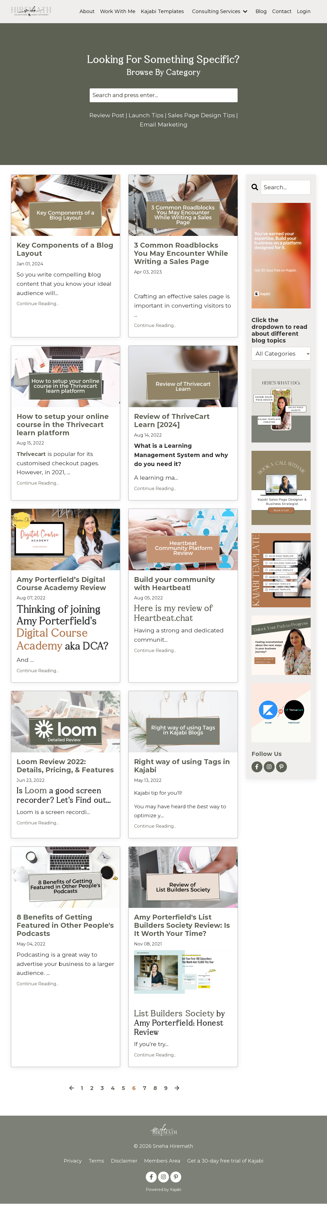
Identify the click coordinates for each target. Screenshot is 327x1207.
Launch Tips (154, 115)
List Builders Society (172, 1017)
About (87, 11)
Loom (35, 795)
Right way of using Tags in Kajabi (180, 771)
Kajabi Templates (162, 11)
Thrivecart (33, 461)
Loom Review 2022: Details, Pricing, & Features (64, 771)
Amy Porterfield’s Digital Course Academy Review (60, 591)
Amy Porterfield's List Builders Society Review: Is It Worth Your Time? (180, 930)
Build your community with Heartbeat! (181, 591)
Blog (261, 11)
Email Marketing (163, 133)
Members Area (162, 1164)
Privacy (73, 1164)
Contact (282, 11)
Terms (96, 1164)
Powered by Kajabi (163, 1193)
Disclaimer (124, 1164)
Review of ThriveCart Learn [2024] (171, 428)
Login (304, 11)
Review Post (114, 115)
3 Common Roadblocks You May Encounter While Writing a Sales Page (181, 262)
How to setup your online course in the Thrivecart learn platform (61, 432)
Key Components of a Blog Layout (63, 258)
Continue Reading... (38, 312)
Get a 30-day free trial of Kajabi (225, 1164)
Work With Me (117, 11)
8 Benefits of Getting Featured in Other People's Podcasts (64, 930)
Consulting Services (219, 11)
